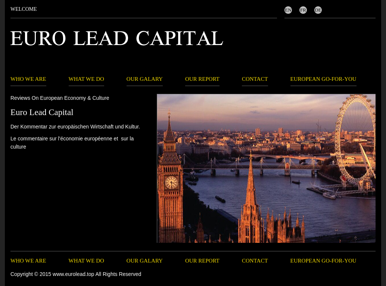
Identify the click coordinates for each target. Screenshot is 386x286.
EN (288, 10)
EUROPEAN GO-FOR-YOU (323, 79)
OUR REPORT (202, 79)
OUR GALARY (145, 79)
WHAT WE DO (86, 79)
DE (318, 10)
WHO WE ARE (28, 79)
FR (303, 10)
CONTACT (255, 79)
